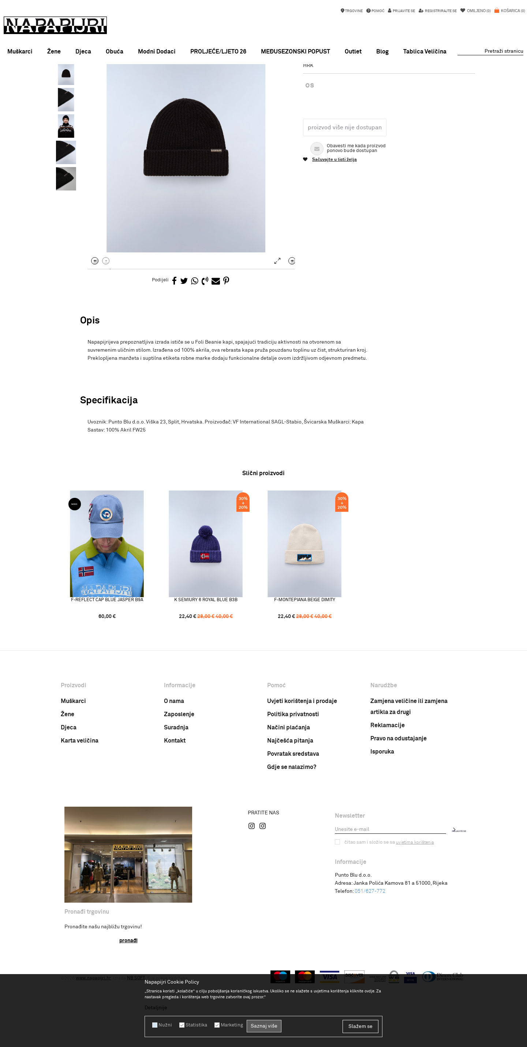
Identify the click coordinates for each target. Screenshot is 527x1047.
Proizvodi (128, 81)
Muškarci (73, 773)
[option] (263, 71)
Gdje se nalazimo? (291, 839)
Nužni (164, 1025)
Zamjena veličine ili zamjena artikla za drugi (409, 778)
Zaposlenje (179, 786)
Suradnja (176, 799)
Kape (167, 81)
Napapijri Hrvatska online (87, 81)
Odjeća (150, 81)
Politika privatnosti (293, 786)
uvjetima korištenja (411, 914)
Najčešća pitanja (290, 812)
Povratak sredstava (293, 826)
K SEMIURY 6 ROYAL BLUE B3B (214, 671)
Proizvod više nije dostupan (343, 191)
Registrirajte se (440, 11)
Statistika (194, 1025)
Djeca (68, 799)
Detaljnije (156, 1007)
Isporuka (382, 823)
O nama (174, 773)
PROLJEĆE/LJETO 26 (218, 52)
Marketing (228, 1025)
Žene (67, 786)
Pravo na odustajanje (398, 810)
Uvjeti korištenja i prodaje (302, 773)
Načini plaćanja (288, 799)
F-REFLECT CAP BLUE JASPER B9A (116, 671)
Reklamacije (387, 797)
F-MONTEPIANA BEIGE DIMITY (313, 671)
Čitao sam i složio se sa (387, 914)
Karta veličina (79, 812)
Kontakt (175, 812)
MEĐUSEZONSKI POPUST (263, 71)
